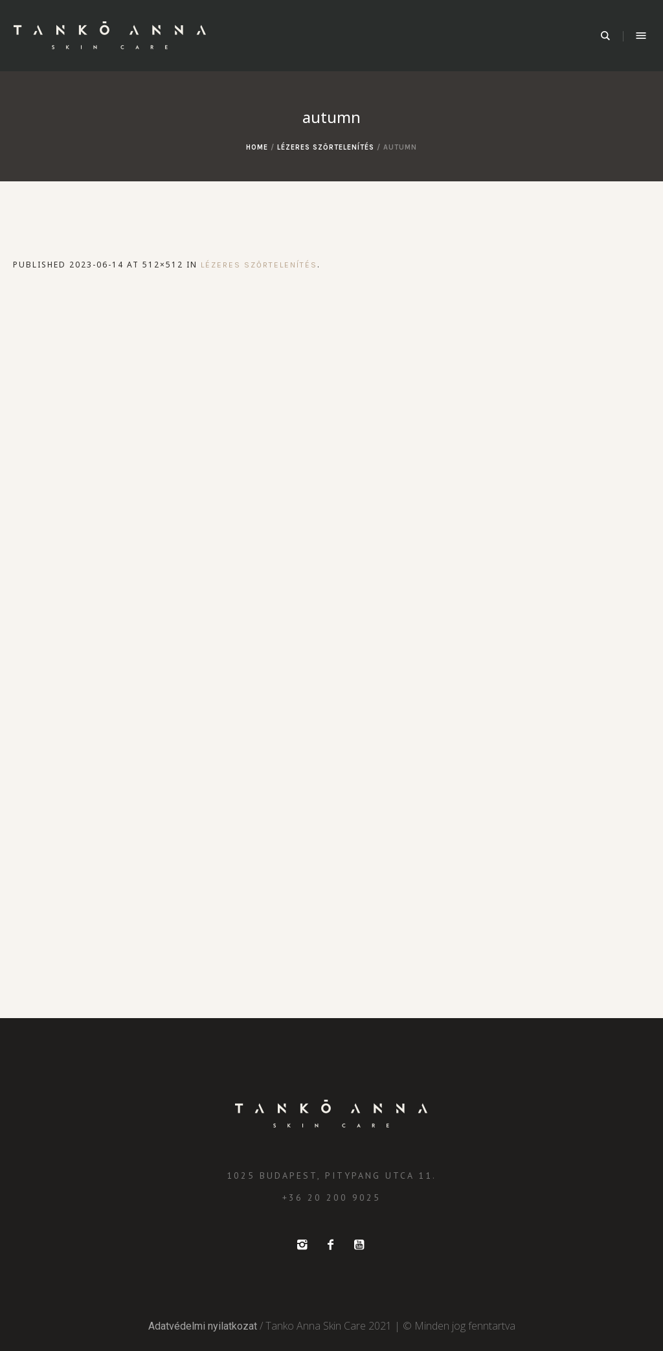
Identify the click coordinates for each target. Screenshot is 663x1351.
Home (257, 147)
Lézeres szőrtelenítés (325, 147)
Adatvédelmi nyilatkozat (202, 1326)
